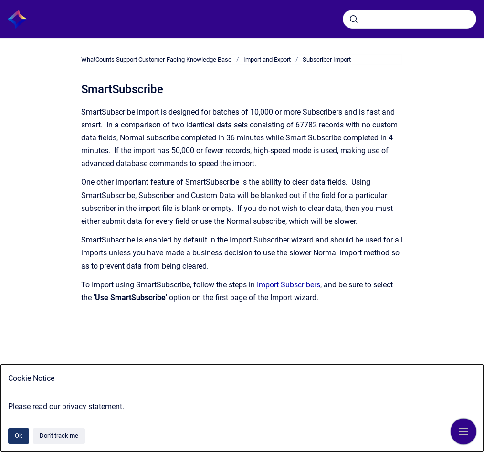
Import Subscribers (288, 284)
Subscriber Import (327, 59)
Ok (18, 435)
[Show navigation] (463, 431)
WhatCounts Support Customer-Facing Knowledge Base (156, 59)
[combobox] (409, 19)
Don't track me (59, 435)
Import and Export (267, 59)
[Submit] (353, 19)
